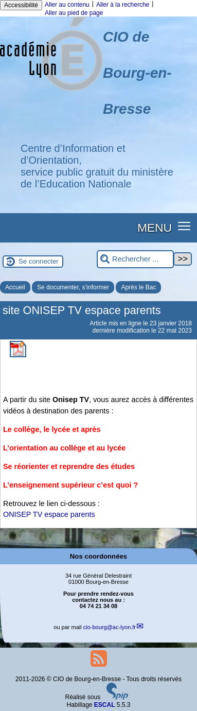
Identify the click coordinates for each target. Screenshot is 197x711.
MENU (154, 227)
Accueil (15, 287)
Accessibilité (21, 5)
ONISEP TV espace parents (49, 514)
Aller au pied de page (74, 12)
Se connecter (39, 261)
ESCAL (104, 704)
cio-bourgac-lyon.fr (109, 627)
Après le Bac (138, 287)
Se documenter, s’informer (73, 287)
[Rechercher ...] (135, 259)
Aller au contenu (67, 4)
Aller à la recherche (122, 4)
